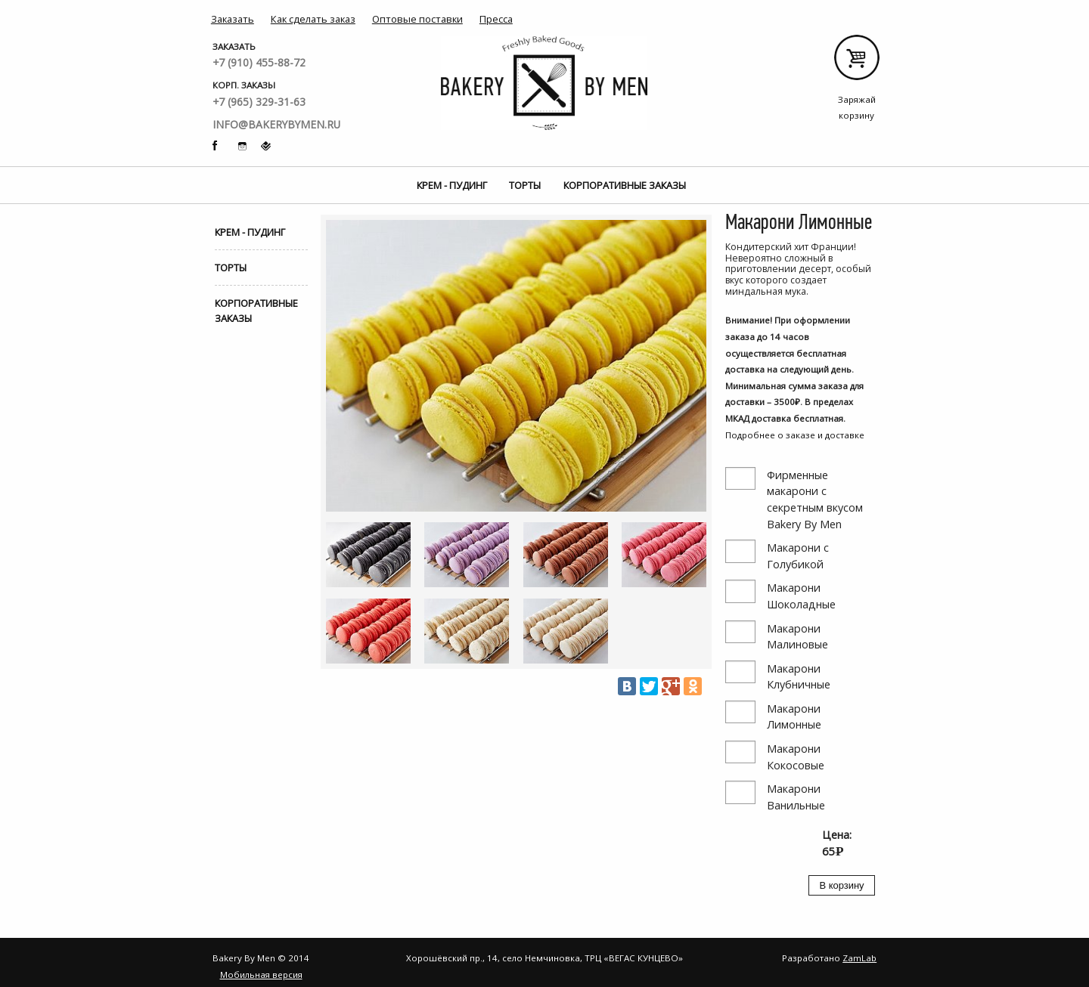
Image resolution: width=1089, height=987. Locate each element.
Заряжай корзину (856, 63)
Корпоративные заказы (624, 185)
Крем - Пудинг (452, 185)
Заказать (232, 19)
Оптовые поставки (417, 19)
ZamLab (859, 958)
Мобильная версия (261, 974)
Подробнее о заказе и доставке (794, 435)
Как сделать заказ (313, 19)
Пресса (496, 19)
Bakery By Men (544, 83)
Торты (525, 185)
